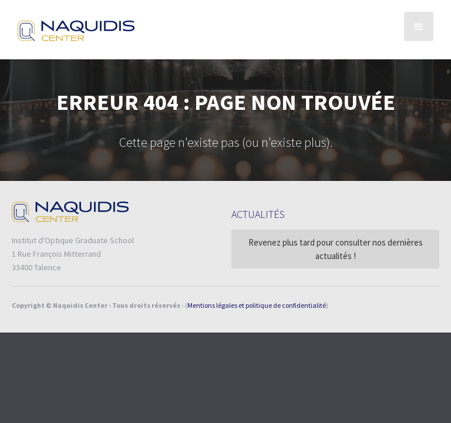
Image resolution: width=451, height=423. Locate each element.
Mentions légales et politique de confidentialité (256, 305)
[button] (418, 26)
